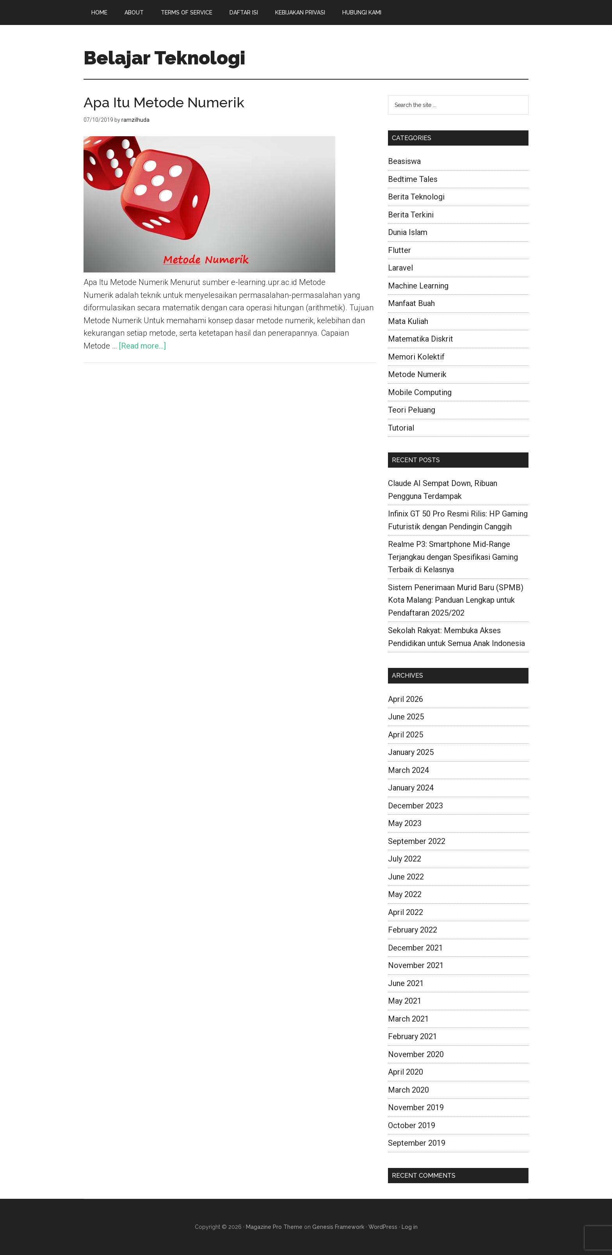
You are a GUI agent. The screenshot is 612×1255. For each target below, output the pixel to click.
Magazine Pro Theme (274, 1227)
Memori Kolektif (416, 356)
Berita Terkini (411, 214)
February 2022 (412, 930)
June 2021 (406, 983)
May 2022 (405, 894)
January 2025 (411, 752)
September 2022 (416, 841)
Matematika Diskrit (420, 339)
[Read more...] (142, 346)
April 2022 (405, 912)
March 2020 (408, 1090)
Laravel (400, 267)
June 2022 (406, 876)
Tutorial (401, 428)
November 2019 (416, 1107)
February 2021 (412, 1036)
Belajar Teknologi (165, 58)
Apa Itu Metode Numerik (164, 102)
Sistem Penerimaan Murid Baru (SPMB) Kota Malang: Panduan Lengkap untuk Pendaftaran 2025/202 (455, 600)
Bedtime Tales (413, 179)
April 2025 (405, 734)
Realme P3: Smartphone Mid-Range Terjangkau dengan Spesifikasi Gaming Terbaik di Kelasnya (453, 556)
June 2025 (406, 716)
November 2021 (416, 965)
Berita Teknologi (416, 196)
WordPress (382, 1227)
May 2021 (405, 1001)
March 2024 (408, 770)
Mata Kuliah (408, 321)
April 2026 (405, 699)
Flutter (399, 250)
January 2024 (411, 787)
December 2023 (415, 805)
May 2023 (405, 823)
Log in (410, 1227)
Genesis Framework (338, 1227)
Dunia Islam (407, 232)
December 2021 (415, 947)
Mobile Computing (420, 392)
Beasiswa (404, 161)
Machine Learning (418, 285)
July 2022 (404, 858)
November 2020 (416, 1054)
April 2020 (405, 1072)
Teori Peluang (411, 410)
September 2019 (416, 1143)
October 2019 (411, 1125)
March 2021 (408, 1019)
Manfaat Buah (411, 303)
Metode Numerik (417, 374)
